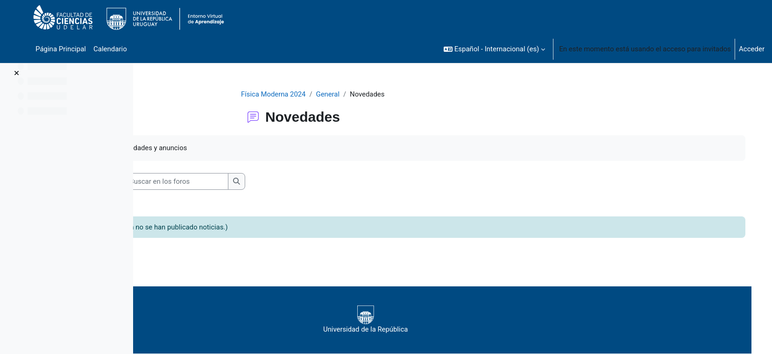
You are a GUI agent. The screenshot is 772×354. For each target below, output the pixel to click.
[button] (494, 49)
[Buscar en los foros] (217, 181)
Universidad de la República (406, 320)
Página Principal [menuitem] (60, 49)
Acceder (752, 49)
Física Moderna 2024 (291, 94)
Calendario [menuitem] (110, 49)
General (346, 94)
